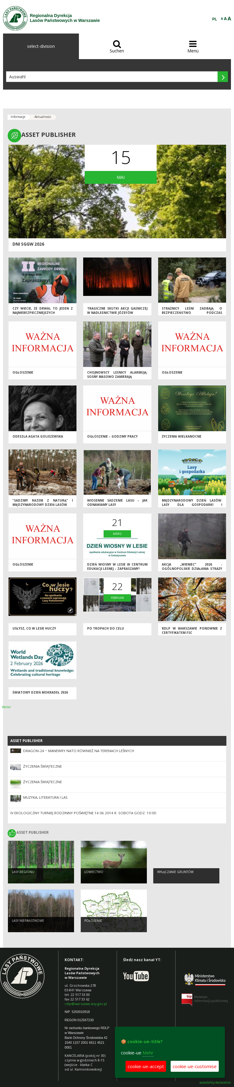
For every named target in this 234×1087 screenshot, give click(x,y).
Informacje (18, 117)
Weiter (6, 707)
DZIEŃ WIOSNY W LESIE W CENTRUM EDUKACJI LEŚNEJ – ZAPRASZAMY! (117, 566)
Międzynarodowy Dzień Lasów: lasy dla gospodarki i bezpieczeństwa (192, 504)
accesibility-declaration (215, 1082)
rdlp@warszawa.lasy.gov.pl (86, 1003)
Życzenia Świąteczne (42, 766)
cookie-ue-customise (195, 1066)
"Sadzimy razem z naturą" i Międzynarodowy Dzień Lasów (42, 502)
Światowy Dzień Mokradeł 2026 (40, 692)
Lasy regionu (23, 872)
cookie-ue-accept (146, 1066)
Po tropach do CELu (105, 628)
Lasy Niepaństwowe (28, 920)
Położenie (93, 920)
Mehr (148, 1053)
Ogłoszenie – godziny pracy (112, 436)
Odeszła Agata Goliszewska (37, 436)
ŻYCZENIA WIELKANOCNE (181, 436)
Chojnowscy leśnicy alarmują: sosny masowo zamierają (117, 374)
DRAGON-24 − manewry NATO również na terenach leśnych (78, 750)
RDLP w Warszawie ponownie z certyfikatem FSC (192, 630)
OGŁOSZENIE (172, 372)
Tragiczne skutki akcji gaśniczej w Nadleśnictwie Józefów (117, 310)
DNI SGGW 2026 (28, 244)
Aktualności (42, 117)
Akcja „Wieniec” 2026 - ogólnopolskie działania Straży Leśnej (192, 568)
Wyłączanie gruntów (175, 872)
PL (214, 19)
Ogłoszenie (22, 372)
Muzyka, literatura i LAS (45, 797)
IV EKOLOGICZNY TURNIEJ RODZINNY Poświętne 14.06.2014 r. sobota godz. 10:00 (83, 813)
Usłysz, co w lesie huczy (34, 628)
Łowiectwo (93, 872)
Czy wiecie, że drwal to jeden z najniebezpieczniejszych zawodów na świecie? (42, 312)
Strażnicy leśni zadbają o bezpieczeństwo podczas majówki (192, 312)
